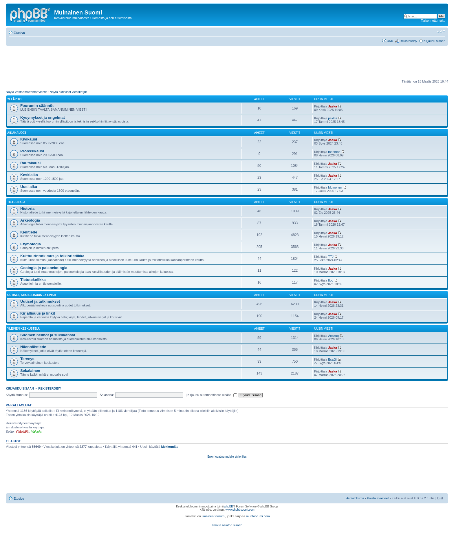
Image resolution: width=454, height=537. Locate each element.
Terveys (27, 359)
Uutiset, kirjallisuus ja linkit (31, 295)
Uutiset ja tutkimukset (40, 301)
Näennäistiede (33, 347)
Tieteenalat (17, 202)
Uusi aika (28, 187)
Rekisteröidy (408, 41)
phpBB (228, 506)
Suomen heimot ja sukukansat (47, 335)
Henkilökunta (355, 498)
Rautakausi (30, 163)
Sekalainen (30, 370)
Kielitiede (28, 232)
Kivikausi (28, 139)
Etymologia (30, 244)
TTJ (331, 256)
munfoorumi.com (258, 516)
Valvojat (36, 431)
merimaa (334, 152)
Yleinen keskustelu (23, 328)
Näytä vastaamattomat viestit (26, 92)
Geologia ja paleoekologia (43, 268)
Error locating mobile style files (227, 456)
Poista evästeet (378, 498)
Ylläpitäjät (23, 431)
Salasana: (107, 395)
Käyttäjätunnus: (17, 395)
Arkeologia (30, 220)
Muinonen (335, 187)
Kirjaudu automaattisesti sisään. (212, 395)
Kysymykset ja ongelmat (42, 117)
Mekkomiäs (169, 446)
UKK (390, 41)
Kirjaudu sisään (434, 41)
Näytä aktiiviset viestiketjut (68, 92)
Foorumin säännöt (37, 105)
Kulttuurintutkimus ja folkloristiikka (52, 256)
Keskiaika (29, 175)
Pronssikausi (32, 151)
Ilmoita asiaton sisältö (227, 525)
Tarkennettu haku (433, 20)
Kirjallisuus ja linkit (37, 313)
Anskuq (333, 335)
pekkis (332, 118)
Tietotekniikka (33, 279)
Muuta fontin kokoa (441, 31)
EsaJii (332, 359)
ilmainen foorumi (213, 516)
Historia (27, 208)
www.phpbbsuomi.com (240, 509)
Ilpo (330, 280)
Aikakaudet (16, 132)
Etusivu (19, 32)
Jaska (332, 106)
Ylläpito (14, 99)
